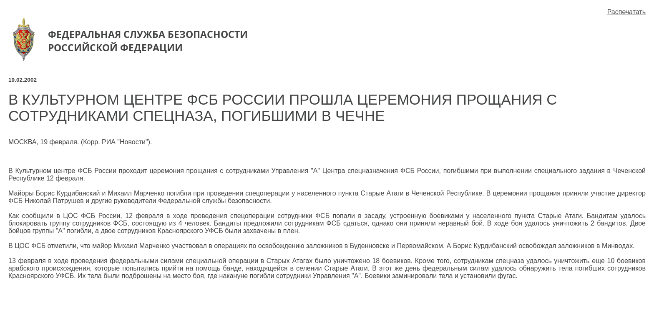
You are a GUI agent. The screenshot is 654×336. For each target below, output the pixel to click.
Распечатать (626, 11)
